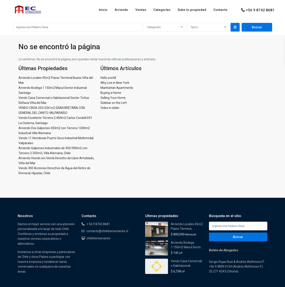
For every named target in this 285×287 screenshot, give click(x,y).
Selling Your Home (113, 98)
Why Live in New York (114, 82)
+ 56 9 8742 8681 (98, 224)
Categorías (161, 10)
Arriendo (121, 10)
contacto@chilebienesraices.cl (107, 231)
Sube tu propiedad (192, 10)
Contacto (220, 10)
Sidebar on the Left (113, 103)
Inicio (103, 10)
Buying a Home (110, 93)
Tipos (194, 27)
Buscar (238, 237)
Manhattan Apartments (116, 87)
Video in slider (109, 108)
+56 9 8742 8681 (260, 10)
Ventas (140, 10)
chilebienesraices (98, 238)
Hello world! (108, 77)
